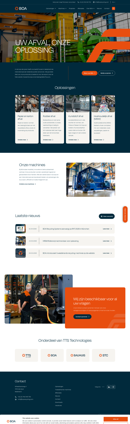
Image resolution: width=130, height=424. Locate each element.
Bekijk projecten (107, 73)
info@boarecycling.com (25, 399)
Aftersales (81, 8)
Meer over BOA (89, 73)
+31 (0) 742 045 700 (24, 397)
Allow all (115, 410)
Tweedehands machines (63, 389)
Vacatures (58, 405)
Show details (26, 420)
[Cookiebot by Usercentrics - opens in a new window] (11, 420)
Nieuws (99, 8)
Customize (115, 415)
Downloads (58, 402)
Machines (61, 8)
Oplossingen (50, 8)
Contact (106, 8)
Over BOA (90, 8)
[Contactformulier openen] (125, 214)
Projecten (72, 8)
